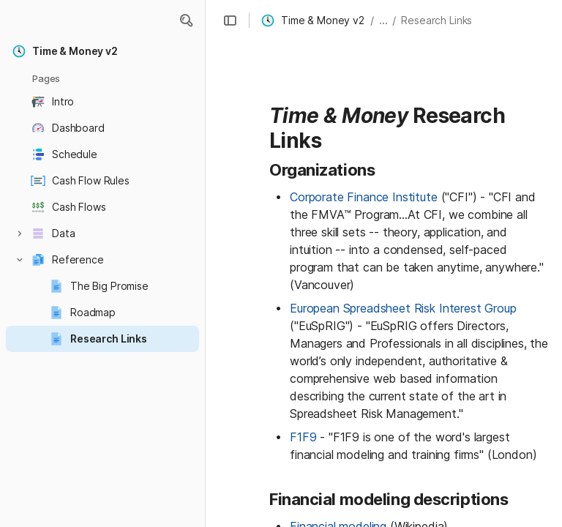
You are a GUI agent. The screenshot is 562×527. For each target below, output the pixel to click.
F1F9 (303, 437)
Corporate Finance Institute (364, 197)
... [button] (383, 20)
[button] (186, 20)
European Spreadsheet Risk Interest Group (403, 308)
